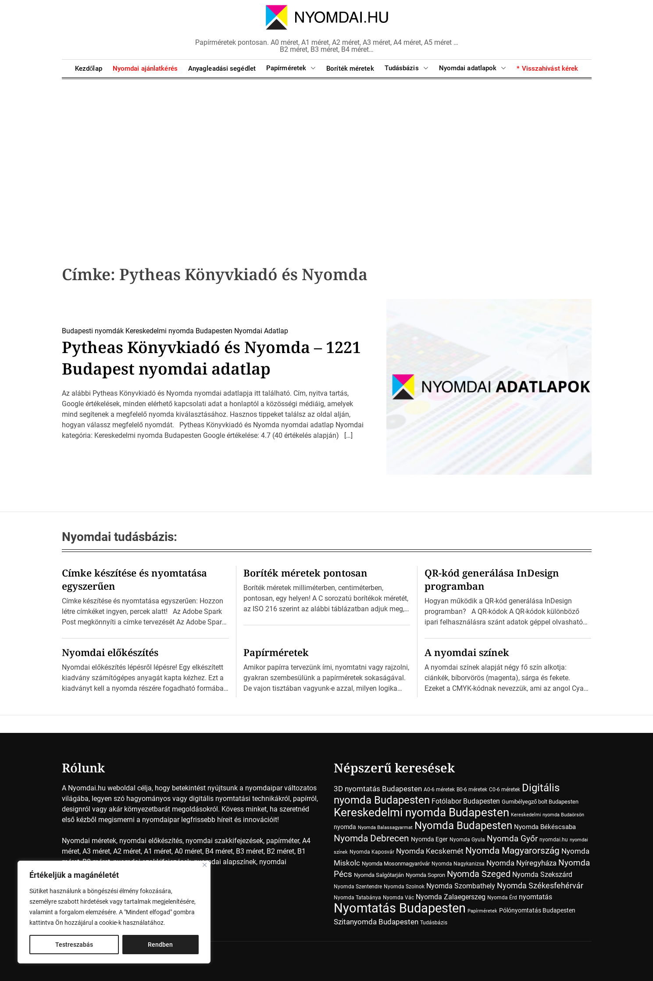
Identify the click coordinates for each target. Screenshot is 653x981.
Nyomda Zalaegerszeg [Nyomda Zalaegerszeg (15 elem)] (450, 897)
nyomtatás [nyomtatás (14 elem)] (535, 897)
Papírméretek (291, 68)
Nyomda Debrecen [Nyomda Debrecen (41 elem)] (371, 838)
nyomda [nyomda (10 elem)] (345, 826)
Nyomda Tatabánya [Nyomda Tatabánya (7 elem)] (357, 897)
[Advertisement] (327, 158)
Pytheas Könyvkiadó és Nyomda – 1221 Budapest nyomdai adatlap (211, 357)
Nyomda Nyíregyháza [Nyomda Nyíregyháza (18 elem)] (521, 862)
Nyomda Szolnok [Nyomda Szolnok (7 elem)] (404, 887)
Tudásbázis (406, 68)
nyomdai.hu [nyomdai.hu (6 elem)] (553, 840)
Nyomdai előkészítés (110, 652)
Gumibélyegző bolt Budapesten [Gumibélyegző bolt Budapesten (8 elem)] (540, 801)
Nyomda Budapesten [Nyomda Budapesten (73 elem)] (463, 825)
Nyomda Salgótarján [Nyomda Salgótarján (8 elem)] (379, 875)
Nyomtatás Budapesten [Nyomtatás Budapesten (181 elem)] (400, 908)
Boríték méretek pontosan (305, 572)
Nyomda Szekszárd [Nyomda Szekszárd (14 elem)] (542, 874)
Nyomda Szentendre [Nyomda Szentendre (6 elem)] (358, 887)
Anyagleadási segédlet (222, 68)
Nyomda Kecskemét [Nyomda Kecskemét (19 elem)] (430, 851)
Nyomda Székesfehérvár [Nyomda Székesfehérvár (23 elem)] (540, 885)
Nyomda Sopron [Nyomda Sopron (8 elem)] (425, 875)
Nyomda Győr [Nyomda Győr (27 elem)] (512, 838)
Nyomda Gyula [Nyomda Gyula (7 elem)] (467, 840)
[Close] (205, 865)
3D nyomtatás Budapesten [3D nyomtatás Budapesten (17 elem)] (378, 788)
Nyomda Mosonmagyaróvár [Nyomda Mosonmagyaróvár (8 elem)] (396, 863)
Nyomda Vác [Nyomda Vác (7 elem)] (398, 897)
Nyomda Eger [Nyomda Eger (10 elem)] (429, 839)
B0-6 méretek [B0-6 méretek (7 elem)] (472, 789)
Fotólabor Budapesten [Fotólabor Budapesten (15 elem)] (466, 801)
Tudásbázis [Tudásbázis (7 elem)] (433, 923)
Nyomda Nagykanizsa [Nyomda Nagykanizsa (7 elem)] (458, 864)
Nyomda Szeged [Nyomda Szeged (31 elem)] (478, 874)
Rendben (160, 944)
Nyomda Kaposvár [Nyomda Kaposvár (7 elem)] (372, 852)
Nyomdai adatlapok (473, 68)
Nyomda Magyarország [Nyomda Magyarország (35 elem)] (512, 850)
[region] (114, 912)
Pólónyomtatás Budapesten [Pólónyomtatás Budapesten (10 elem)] (537, 910)
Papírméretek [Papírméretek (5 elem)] (482, 911)
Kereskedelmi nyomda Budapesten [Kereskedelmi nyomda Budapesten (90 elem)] (421, 812)
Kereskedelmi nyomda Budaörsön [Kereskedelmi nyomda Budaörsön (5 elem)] (547, 815)
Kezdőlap (88, 68)
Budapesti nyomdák (93, 331)
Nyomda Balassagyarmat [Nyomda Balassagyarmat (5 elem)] (385, 827)
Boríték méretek (350, 68)
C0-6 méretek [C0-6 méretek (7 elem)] (504, 789)
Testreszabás (74, 944)
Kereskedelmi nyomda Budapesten (178, 331)
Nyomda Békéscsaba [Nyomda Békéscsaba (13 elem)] (545, 827)
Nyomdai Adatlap (261, 331)
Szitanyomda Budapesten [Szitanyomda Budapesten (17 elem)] (376, 921)
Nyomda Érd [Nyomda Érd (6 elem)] (502, 897)
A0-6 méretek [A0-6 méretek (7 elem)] (439, 789)
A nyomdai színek (467, 652)
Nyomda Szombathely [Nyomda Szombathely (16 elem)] (460, 886)
